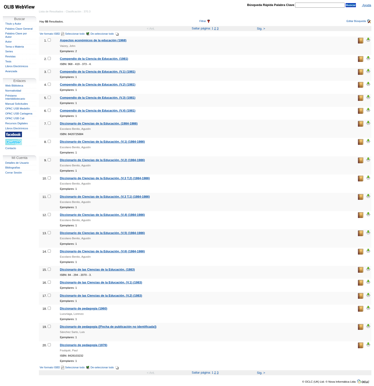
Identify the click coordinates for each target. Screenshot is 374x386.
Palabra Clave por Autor (16, 35)
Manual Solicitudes (16, 103)
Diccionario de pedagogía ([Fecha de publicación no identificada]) (108, 326)
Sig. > (261, 28)
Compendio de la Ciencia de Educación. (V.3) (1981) (97, 97)
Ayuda (366, 5)
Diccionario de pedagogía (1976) (83, 345)
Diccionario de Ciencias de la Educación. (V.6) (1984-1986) (102, 251)
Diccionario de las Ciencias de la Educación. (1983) (97, 269)
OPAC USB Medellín (17, 108)
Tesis (8, 61)
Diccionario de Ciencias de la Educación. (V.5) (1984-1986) (102, 233)
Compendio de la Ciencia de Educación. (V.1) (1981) (97, 71)
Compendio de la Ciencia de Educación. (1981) (94, 58)
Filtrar (204, 21)
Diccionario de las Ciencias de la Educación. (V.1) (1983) (101, 282)
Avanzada (11, 71)
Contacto (10, 148)
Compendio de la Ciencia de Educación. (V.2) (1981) (97, 84)
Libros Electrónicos (16, 66)
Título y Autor (13, 23)
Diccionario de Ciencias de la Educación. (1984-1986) (99, 123)
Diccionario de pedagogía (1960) (83, 308)
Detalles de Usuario (17, 162)
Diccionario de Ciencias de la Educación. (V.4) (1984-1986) (102, 215)
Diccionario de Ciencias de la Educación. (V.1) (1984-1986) (102, 141)
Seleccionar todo (77, 33)
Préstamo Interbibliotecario (15, 97)
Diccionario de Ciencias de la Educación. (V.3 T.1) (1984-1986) (105, 196)
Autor (8, 41)
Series (9, 51)
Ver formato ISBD (52, 33)
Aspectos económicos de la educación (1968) (93, 40)
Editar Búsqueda (359, 21)
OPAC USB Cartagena (18, 113)
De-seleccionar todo (105, 33)
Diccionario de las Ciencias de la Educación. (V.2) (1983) (101, 295)
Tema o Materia (14, 46)
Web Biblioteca (14, 85)
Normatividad (13, 90)
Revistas (10, 56)
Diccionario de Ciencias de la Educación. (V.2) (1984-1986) (102, 160)
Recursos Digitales (16, 123)
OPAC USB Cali (14, 118)
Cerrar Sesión (13, 172)
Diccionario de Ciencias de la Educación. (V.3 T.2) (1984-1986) (105, 178)
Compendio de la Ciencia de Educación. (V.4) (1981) (97, 110)
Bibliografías (12, 167)
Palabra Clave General (18, 28)
